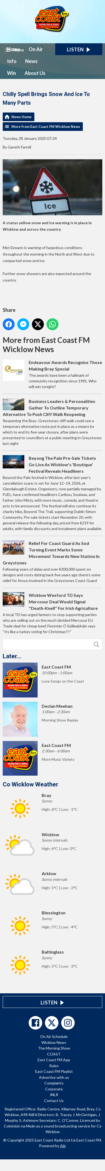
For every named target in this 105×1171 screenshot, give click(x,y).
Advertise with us (54, 1077)
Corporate (54, 1089)
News (31, 61)
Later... (12, 656)
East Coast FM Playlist (54, 1071)
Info (12, 61)
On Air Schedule (54, 1036)
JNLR (54, 1094)
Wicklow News (53, 1042)
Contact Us (54, 1100)
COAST (54, 1054)
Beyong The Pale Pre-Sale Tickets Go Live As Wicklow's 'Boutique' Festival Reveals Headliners (62, 464)
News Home (21, 117)
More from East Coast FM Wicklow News (45, 126)
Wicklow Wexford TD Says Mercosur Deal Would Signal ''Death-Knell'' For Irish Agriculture (63, 602)
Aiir (62, 1145)
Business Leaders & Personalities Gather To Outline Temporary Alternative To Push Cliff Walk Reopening (49, 408)
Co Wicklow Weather (30, 784)
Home (13, 49)
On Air (36, 49)
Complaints (54, 1083)
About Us (35, 73)
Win (11, 73)
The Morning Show (54, 1048)
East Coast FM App (54, 1059)
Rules (54, 1065)
